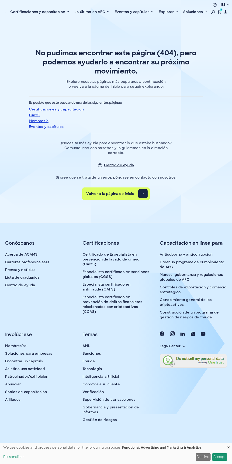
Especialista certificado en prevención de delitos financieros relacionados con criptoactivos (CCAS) (112, 304)
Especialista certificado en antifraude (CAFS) (106, 287)
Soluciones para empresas (28, 353)
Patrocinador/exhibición (26, 376)
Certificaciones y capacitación (56, 109)
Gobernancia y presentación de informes (111, 409)
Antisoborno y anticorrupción (186, 254)
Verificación (93, 392)
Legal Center (172, 346)
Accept (219, 457)
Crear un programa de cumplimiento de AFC (192, 264)
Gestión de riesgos (100, 419)
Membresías (16, 346)
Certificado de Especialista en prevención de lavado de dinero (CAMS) (111, 259)
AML (86, 346)
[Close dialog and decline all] (228, 446)
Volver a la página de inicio (110, 193)
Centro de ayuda (119, 165)
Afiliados (13, 399)
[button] (213, 12)
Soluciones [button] (193, 12)
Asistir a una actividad (25, 369)
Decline (203, 457)
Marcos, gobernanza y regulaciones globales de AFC (191, 277)
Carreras (27, 262)
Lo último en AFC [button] (90, 12)
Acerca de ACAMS (21, 254)
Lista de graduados (22, 277)
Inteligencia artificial (101, 376)
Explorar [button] (167, 12)
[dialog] (116, 453)
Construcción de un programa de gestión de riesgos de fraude (189, 315)
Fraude (89, 361)
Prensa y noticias (20, 269)
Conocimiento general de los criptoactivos (186, 302)
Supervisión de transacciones (109, 399)
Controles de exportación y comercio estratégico (193, 289)
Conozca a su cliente (101, 384)
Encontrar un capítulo (24, 361)
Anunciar (13, 384)
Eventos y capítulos (46, 126)
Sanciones (92, 353)
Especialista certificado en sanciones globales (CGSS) (116, 274)
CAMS (34, 115)
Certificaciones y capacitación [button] (38, 12)
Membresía (38, 121)
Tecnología (92, 369)
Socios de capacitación (26, 392)
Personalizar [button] (13, 457)
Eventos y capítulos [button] (133, 12)
